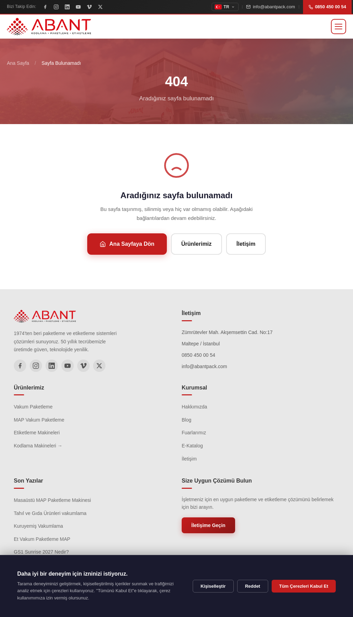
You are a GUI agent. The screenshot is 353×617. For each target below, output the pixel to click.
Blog (186, 420)
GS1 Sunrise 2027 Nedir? (41, 552)
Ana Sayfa (18, 63)
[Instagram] (56, 7)
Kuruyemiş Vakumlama (38, 526)
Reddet (252, 586)
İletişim (245, 244)
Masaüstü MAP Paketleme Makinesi (52, 500)
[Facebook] (45, 7)
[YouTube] (78, 7)
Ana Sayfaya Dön (127, 244)
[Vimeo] (89, 7)
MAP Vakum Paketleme (39, 420)
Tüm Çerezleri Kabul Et (303, 586)
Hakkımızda (194, 406)
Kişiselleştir (213, 586)
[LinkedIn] (67, 7)
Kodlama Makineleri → (38, 445)
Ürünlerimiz (196, 244)
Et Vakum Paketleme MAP (42, 539)
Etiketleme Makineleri (37, 432)
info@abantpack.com (270, 6)
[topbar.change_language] (225, 7)
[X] (100, 7)
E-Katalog (192, 445)
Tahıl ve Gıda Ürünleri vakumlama (50, 513)
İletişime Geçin (208, 525)
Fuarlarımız (194, 432)
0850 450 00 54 (327, 6)
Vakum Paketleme (33, 406)
